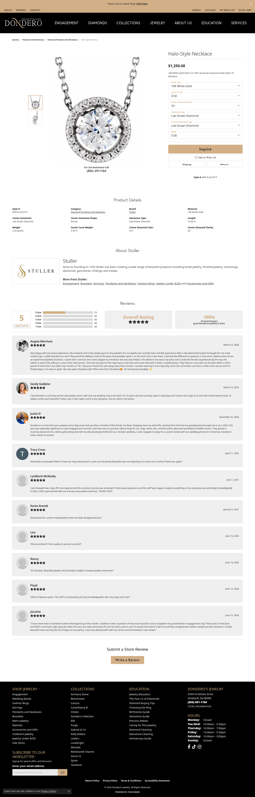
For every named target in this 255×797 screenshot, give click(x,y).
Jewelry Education (139, 694)
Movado (75, 747)
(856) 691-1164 (96, 171)
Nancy (34, 559)
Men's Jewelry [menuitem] (20, 720)
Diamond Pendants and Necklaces (63, 40)
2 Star (38, 323)
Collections (128, 22)
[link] (8, 10)
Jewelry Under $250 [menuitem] (24, 738)
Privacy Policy (110, 780)
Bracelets (86, 283)
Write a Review (127, 660)
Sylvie (74, 760)
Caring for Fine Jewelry (142, 725)
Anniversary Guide (140, 738)
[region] (97, 110)
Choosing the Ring (140, 707)
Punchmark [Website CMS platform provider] (134, 792)
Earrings (99, 283)
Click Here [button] (142, 3)
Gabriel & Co (78, 729)
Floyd (33, 585)
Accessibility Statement (157, 780)
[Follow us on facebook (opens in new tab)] (189, 747)
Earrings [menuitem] (17, 707)
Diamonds (97, 22)
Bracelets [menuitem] (17, 716)
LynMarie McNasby (43, 476)
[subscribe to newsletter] (62, 772)
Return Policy (92, 780)
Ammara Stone (80, 694)
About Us (183, 22)
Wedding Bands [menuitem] (21, 698)
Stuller (132, 212)
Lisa (33, 532)
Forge (74, 725)
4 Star (38, 315)
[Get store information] (199, 706)
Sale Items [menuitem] (18, 743)
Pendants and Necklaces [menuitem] (26, 712)
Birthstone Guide (139, 712)
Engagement (66, 22)
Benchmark (77, 698)
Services (239, 22)
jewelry (15, 40)
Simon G (76, 756)
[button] (196, 10)
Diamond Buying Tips (142, 703)
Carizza (75, 703)
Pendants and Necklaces (33, 40)
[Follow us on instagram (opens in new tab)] (199, 747)
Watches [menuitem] (17, 725)
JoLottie (35, 611)
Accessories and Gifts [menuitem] (25, 729)
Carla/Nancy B (79, 707)
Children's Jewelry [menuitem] (22, 734)
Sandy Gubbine (40, 384)
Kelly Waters (78, 734)
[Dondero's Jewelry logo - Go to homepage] (24, 22)
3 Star (38, 319)
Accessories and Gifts (200, 283)
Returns (224, 164)
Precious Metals (138, 720)
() (95, 312)
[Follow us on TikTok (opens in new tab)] (194, 747)
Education (212, 22)
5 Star (38, 312)
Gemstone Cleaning (141, 734)
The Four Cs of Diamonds (144, 698)
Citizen (75, 712)
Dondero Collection (82, 716)
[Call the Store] (197, 702)
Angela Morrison (41, 341)
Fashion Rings (146, 283)
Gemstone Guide (139, 716)
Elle (73, 720)
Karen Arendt (39, 506)
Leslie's (75, 738)
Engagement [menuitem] (20, 694)
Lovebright (77, 743)
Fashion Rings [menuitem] (20, 703)
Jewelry (157, 22)
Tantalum (76, 765)
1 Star (38, 326)
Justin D (35, 413)
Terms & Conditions (131, 780)
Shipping (186, 164)
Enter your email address (28, 766)
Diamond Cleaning (140, 729)
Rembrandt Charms (82, 751)
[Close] (250, 4)
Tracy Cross (37, 449)
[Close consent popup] (69, 791)
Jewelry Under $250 (168, 283)
